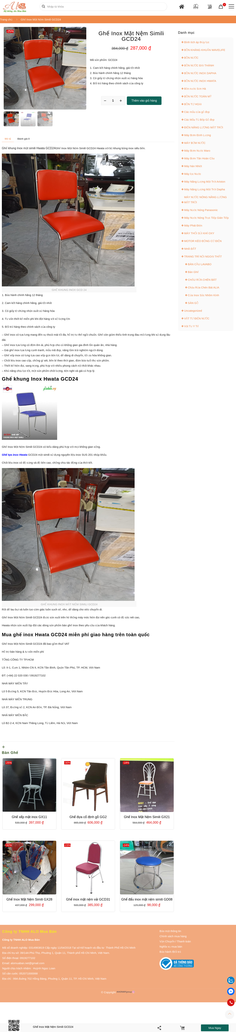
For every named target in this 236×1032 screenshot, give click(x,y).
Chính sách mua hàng (173, 936)
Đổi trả (177, 951)
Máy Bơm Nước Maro (197, 150)
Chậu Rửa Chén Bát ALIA (203, 287)
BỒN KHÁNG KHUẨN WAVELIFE (204, 49)
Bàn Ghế (10, 753)
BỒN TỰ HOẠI (193, 104)
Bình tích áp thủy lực (196, 42)
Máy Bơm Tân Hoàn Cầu (199, 158)
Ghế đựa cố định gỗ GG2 (88, 817)
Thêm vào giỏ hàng (144, 100)
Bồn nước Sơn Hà (195, 88)
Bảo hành (165, 951)
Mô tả (8, 138)
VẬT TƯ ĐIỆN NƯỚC (196, 318)
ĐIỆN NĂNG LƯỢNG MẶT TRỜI (203, 127)
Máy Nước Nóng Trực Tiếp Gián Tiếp (206, 217)
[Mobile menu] (231, 6)
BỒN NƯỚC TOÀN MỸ (197, 96)
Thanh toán (183, 941)
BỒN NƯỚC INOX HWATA (200, 80)
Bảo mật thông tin (170, 931)
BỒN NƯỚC (191, 57)
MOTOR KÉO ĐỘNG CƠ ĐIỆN (203, 241)
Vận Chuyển (167, 941)
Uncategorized (193, 310)
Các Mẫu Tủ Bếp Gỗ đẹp (199, 119)
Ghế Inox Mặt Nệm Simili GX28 (29, 899)
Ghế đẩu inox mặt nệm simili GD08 (147, 899)
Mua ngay (215, 1027)
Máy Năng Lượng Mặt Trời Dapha (204, 189)
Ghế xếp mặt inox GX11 (29, 817)
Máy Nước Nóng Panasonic (201, 210)
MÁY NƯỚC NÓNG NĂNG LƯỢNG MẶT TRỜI (205, 199)
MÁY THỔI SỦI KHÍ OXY (199, 233)
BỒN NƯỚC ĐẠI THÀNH (199, 65)
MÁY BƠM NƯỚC (195, 142)
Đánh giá (24, 138)
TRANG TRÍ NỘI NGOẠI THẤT (203, 256)
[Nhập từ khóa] (103, 6)
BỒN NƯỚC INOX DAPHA (200, 73)
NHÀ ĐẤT (190, 248)
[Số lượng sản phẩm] (113, 100)
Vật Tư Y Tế (191, 326)
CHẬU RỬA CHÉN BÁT (202, 279)
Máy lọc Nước (192, 173)
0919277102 (27, 958)
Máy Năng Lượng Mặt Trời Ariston (204, 181)
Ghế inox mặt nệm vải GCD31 (88, 899)
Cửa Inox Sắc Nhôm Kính (203, 295)
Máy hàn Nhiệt (193, 166)
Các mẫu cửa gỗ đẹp (197, 111)
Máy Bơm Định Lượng (197, 135)
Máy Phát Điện (193, 225)
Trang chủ (6, 19)
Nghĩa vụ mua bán (170, 946)
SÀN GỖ (193, 302)
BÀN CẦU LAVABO (199, 264)
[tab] (8, 139)
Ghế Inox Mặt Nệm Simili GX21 (147, 817)
